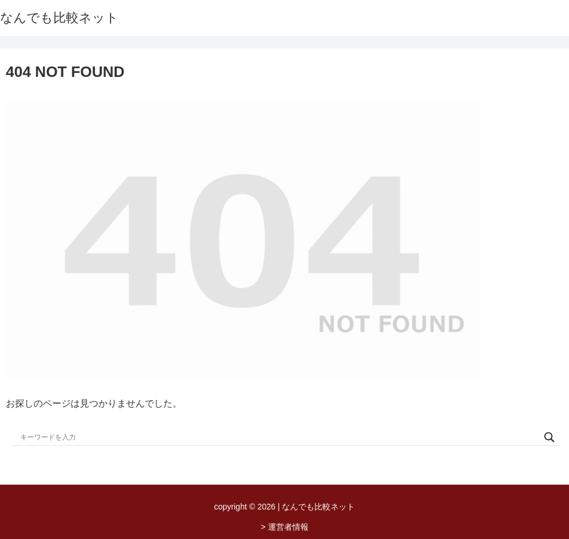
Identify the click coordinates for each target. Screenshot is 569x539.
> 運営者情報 (284, 526)
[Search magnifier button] (549, 437)
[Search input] (279, 437)
